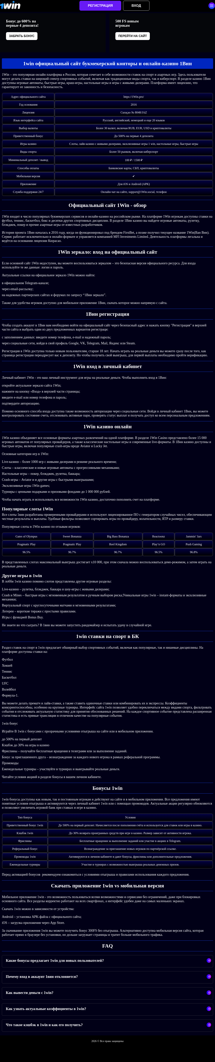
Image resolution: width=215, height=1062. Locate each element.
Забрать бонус (21, 36)
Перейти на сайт (132, 36)
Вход (136, 5)
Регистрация (100, 5)
